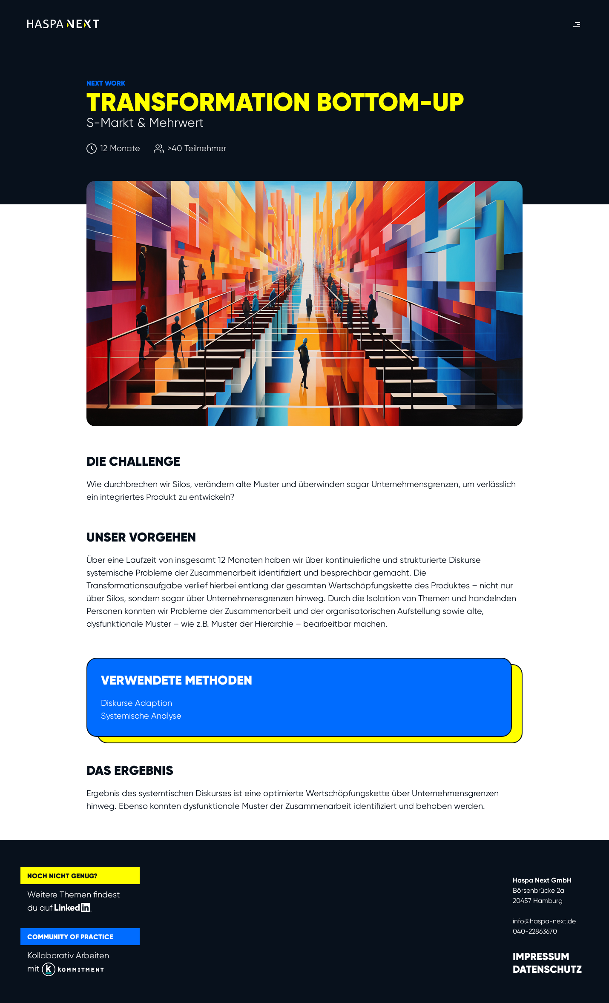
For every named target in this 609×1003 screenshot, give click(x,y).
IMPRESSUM (541, 956)
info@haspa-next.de (544, 921)
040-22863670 (535, 931)
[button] (577, 25)
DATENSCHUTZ (547, 969)
